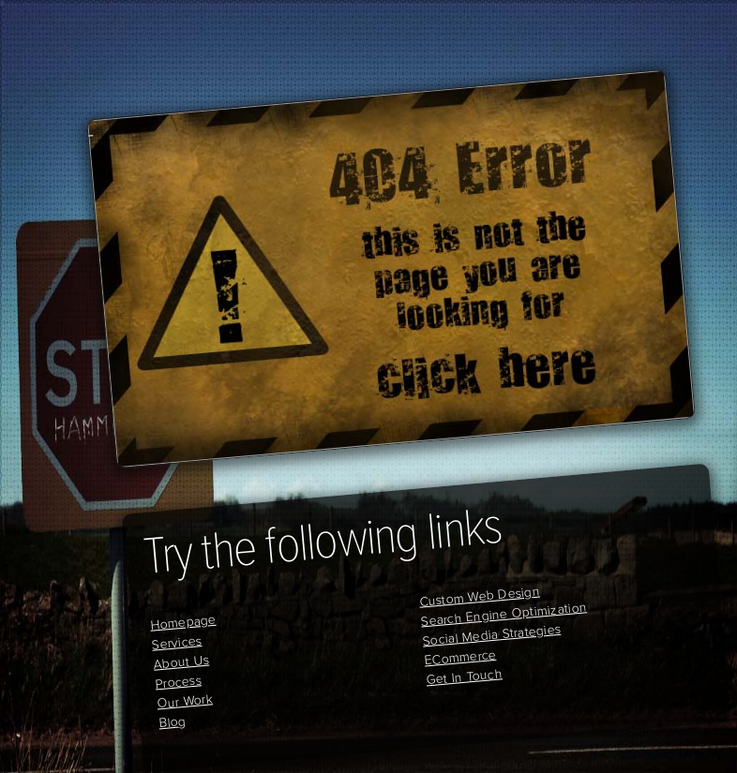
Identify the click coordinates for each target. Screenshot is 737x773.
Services (177, 642)
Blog (172, 722)
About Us (181, 661)
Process (178, 681)
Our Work (184, 701)
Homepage (182, 621)
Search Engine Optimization (503, 614)
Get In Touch (464, 676)
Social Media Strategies (491, 634)
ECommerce (460, 657)
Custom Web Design (479, 596)
